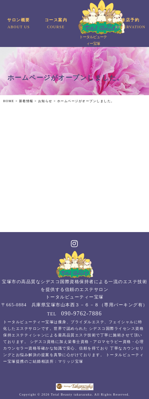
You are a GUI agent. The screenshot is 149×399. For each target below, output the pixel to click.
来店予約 (130, 24)
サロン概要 (18, 24)
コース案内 (56, 24)
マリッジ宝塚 (70, 361)
